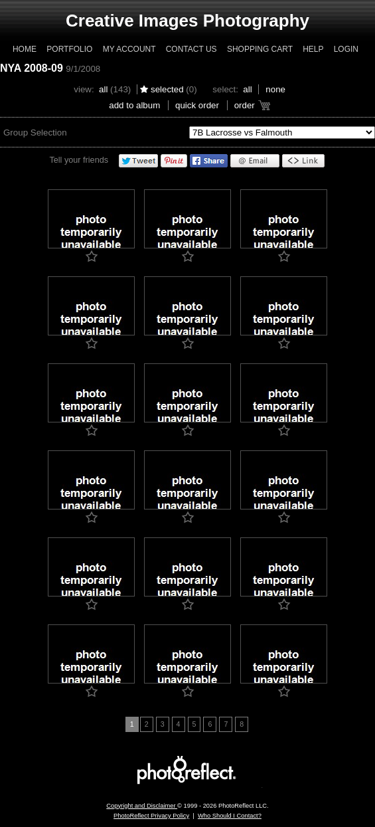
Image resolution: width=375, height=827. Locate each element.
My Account (129, 49)
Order (244, 105)
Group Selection (35, 133)
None (275, 89)
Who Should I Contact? (230, 815)
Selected (167, 89)
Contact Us (191, 49)
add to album (134, 105)
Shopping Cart (260, 49)
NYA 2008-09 (31, 68)
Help (313, 49)
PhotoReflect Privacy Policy (151, 815)
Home (25, 49)
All (103, 89)
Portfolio (69, 49)
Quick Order (197, 105)
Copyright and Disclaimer (141, 805)
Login (346, 49)
